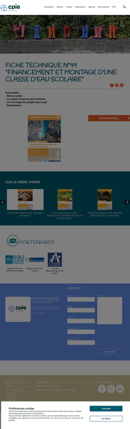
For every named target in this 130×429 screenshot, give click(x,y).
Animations (49, 7)
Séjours (60, 7)
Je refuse (106, 419)
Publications (80, 7)
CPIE (114, 7)
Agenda (91, 7)
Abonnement (103, 7)
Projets (69, 7)
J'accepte (106, 409)
